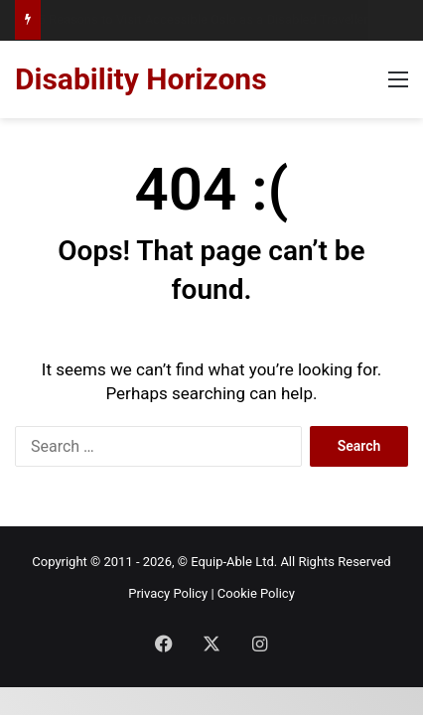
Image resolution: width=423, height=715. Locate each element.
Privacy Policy (168, 593)
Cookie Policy (256, 593)
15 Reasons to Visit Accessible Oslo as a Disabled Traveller (200, 19)
